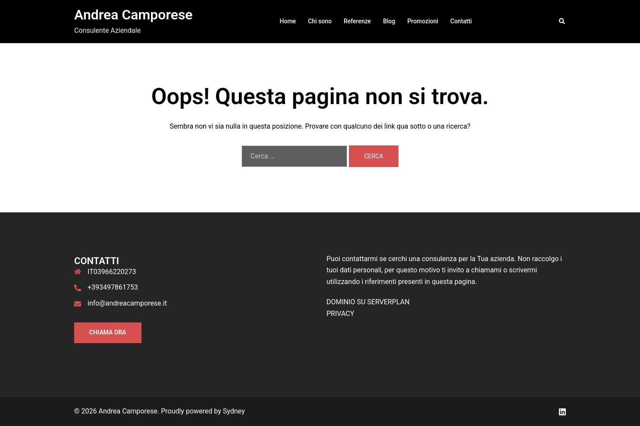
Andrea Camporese (133, 14)
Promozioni (422, 21)
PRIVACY (340, 313)
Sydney (234, 411)
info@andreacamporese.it (127, 303)
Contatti (461, 21)
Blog (389, 21)
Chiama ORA (107, 332)
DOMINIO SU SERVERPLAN (368, 302)
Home (288, 21)
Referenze (357, 21)
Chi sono (320, 21)
